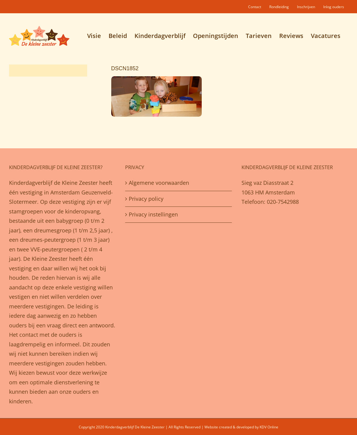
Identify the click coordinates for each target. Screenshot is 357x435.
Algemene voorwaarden (159, 182)
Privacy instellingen (153, 214)
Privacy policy (146, 198)
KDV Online (269, 427)
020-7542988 (283, 201)
